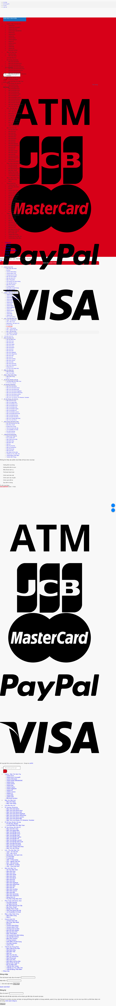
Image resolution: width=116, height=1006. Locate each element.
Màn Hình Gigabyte (13, 143)
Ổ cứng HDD (11, 115)
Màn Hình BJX (12, 140)
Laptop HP (11, 41)
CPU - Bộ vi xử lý (10, 321)
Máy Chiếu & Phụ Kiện (13, 215)
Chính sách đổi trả (8, 480)
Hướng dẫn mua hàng (9, 465)
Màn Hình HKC (12, 147)
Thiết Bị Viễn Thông (13, 234)
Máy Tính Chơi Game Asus (15, 63)
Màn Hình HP (11, 149)
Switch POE (11, 211)
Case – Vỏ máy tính (13, 110)
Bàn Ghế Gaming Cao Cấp (14, 168)
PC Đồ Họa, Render (13, 79)
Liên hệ (5, 7)
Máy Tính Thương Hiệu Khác (15, 104)
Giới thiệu (8, 245)
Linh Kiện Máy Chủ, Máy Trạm (15, 81)
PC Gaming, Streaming (11, 59)
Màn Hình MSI (11, 154)
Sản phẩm (8, 248)
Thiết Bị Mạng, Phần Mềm (14, 238)
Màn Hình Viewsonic (13, 157)
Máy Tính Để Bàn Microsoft (15, 99)
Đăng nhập (16, 983)
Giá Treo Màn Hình (13, 129)
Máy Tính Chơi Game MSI (14, 72)
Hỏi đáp (5, 2)
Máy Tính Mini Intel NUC (14, 102)
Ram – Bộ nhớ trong (13, 122)
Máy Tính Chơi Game (13, 61)
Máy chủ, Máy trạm (11, 52)
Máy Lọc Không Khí (13, 224)
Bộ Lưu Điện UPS (12, 232)
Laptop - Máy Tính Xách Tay (11, 292)
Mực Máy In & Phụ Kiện (14, 229)
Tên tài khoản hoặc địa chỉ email (10, 977)
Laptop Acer (11, 25)
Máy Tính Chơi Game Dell (14, 65)
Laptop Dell (11, 36)
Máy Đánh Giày (12, 217)
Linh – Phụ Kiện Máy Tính (12, 108)
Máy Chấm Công (12, 179)
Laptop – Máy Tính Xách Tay (13, 23)
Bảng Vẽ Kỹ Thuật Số (13, 231)
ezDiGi (31, 763)
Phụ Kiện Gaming (12, 165)
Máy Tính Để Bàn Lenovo (14, 97)
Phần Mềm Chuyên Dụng (14, 207)
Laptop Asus (11, 32)
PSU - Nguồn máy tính (11, 329)
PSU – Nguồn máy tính (14, 120)
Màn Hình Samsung (13, 156)
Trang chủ (8, 242)
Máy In (10, 181)
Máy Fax (10, 220)
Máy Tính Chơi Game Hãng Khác (16, 68)
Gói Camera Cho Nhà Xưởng (15, 200)
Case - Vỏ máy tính (11, 320)
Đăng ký (3, 1003)
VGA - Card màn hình (11, 334)
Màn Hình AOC (12, 133)
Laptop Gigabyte (12, 39)
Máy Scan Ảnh (12, 227)
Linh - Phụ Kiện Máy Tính (19, 258)
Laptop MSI (11, 46)
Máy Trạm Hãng (12, 55)
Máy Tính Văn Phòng (13, 106)
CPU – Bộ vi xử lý (12, 111)
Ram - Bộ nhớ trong (11, 331)
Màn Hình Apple (12, 134)
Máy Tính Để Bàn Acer (14, 88)
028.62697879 (4, 486)
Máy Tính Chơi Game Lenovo (15, 70)
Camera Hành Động (13, 190)
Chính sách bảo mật (8, 475)
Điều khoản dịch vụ (8, 469)
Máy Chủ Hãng (12, 54)
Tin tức (5, 5)
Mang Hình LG (11, 159)
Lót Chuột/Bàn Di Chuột (14, 175)
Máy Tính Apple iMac (13, 86)
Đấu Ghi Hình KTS (12, 197)
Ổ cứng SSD (11, 117)
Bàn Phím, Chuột (12, 170)
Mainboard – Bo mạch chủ (15, 113)
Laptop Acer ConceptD (14, 27)
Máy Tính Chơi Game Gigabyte (16, 67)
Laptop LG (11, 45)
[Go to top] (58, 764)
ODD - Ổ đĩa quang (11, 328)
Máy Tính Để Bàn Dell (13, 92)
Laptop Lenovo (12, 43)
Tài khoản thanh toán (8, 472)
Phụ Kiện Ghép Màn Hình (14, 161)
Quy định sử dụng (8, 482)
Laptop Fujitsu (11, 37)
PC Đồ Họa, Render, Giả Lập (13, 77)
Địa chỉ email (4, 993)
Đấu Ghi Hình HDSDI (13, 195)
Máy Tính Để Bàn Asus (14, 90)
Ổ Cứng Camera (12, 206)
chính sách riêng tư (11, 1001)
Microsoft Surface (12, 50)
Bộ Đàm (10, 188)
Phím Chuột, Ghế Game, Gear (13, 163)
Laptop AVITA (11, 34)
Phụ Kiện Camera (12, 209)
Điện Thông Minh (12, 199)
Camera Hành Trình (13, 192)
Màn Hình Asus (12, 136)
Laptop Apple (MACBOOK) (15, 30)
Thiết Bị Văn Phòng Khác (12, 213)
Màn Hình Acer (12, 131)
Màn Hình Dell (11, 142)
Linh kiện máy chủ (10, 57)
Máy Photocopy (12, 225)
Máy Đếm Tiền (12, 218)
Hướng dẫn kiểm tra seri (9, 467)
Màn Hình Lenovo (12, 152)
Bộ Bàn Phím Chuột (13, 172)
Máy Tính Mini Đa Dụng (14, 101)
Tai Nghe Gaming (12, 166)
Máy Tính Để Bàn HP (13, 95)
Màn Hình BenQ (12, 138)
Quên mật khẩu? (5, 987)
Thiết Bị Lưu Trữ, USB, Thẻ (15, 236)
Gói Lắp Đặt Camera (13, 202)
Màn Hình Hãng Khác (13, 145)
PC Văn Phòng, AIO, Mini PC (13, 83)
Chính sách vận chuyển (9, 477)
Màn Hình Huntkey (13, 150)
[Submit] (5, 771)
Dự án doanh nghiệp (11, 250)
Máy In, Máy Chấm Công (12, 177)
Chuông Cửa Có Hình (13, 193)
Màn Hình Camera (12, 204)
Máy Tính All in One (13, 85)
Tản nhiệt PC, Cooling (13, 124)
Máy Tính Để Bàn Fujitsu (14, 93)
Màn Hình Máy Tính (11, 127)
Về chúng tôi (6, 4)
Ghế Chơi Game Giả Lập (14, 173)
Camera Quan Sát (10, 183)
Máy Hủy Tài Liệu (12, 222)
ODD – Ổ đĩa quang (13, 118)
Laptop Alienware (12, 29)
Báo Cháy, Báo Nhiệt (13, 186)
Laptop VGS (11, 48)
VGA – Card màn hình (13, 125)
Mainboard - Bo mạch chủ (12, 323)
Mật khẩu (3, 980)
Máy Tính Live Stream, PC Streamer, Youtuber (16, 74)
